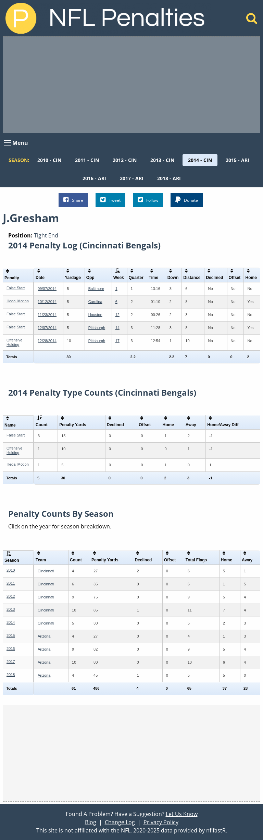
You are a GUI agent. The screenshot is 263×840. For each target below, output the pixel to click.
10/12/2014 (47, 302)
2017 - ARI (131, 178)
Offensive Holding (14, 342)
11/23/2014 (47, 315)
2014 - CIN (200, 160)
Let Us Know (182, 814)
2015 (11, 635)
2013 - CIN (162, 160)
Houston (95, 315)
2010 (11, 570)
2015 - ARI (237, 160)
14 (117, 328)
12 (117, 315)
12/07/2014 (47, 328)
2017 (11, 662)
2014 (11, 622)
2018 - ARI (169, 178)
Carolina (95, 302)
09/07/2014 (47, 289)
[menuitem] (49, 160)
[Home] (252, 20)
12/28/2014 (47, 341)
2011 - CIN (87, 160)
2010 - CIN (49, 160)
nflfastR (216, 830)
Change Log (120, 822)
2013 (11, 609)
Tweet (110, 200)
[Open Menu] (7, 142)
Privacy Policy (160, 822)
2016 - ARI (94, 178)
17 (117, 341)
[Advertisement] (131, 85)
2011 (11, 583)
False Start (16, 288)
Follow (148, 200)
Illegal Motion (18, 301)
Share (73, 200)
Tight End (46, 235)
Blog (90, 822)
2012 (11, 596)
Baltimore (96, 289)
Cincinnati (46, 571)
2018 (11, 675)
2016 (11, 648)
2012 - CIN (125, 160)
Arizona (44, 636)
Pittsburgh (96, 328)
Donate (186, 200)
